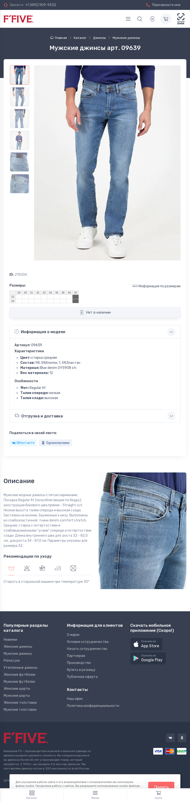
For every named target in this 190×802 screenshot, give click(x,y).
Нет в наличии (95, 312)
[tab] (27, 569)
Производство (79, 663)
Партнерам (76, 656)
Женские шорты (17, 689)
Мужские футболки (19, 682)
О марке (73, 635)
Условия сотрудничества (88, 642)
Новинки (10, 640)
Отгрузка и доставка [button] (39, 415)
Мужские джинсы (18, 654)
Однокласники (55, 443)
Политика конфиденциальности (93, 706)
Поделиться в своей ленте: (33, 433)
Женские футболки (19, 675)
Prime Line (12, 661)
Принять (161, 787)
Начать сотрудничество (87, 649)
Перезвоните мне (163, 5)
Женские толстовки (20, 703)
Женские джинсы (18, 647)
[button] (146, 644)
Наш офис (75, 699)
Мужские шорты (17, 696)
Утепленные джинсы (20, 668)
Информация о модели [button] (40, 331)
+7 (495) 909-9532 (40, 5)
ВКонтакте (23, 443)
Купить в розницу (81, 670)
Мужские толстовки (20, 710)
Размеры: (17, 285)
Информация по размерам (157, 286)
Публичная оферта (82, 677)
